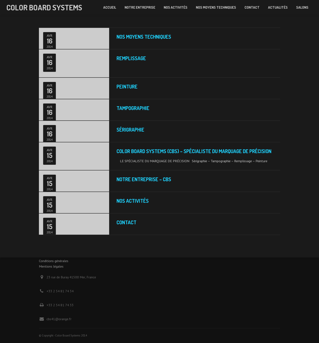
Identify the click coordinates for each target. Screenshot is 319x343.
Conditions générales (53, 261)
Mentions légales (51, 266)
